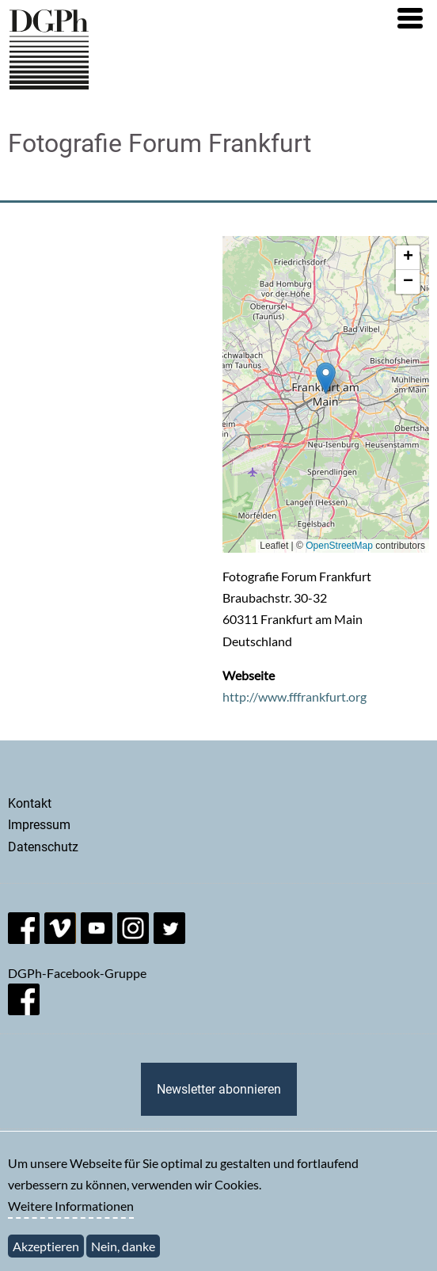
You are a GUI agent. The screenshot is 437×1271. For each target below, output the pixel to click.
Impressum (39, 824)
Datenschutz (43, 846)
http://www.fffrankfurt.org (294, 696)
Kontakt (29, 803)
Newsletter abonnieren (219, 1089)
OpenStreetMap (339, 545)
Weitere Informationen (71, 1207)
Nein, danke (123, 1246)
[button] (410, 18)
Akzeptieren (46, 1246)
